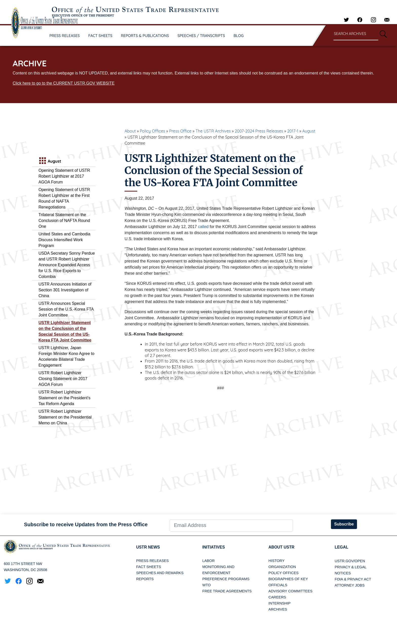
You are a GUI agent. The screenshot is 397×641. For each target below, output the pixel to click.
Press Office (180, 131)
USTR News (148, 547)
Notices (343, 573)
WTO (206, 585)
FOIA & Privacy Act (353, 579)
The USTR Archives (213, 131)
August (308, 131)
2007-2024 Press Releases (259, 131)
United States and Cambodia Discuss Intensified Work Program (64, 240)
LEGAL (341, 547)
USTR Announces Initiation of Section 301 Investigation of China (64, 290)
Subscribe (344, 524)
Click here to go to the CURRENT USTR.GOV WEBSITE (63, 83)
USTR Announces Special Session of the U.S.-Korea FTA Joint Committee (66, 309)
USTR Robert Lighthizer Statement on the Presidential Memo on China (65, 417)
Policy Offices (152, 131)
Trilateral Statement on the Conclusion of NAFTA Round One (64, 221)
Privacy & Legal (351, 567)
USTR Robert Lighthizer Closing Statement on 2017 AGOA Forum (62, 379)
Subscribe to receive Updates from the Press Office (86, 524)
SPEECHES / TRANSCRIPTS (201, 35)
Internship (279, 603)
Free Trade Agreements (227, 591)
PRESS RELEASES (64, 35)
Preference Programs (225, 579)
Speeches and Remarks (160, 573)
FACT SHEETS (100, 35)
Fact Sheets (148, 567)
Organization (282, 567)
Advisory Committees (290, 591)
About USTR (281, 547)
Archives (277, 610)
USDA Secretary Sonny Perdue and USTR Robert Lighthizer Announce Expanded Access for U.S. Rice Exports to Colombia (66, 265)
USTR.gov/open (350, 561)
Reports (145, 579)
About (130, 131)
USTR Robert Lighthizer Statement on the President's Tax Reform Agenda (64, 398)
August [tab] (49, 161)
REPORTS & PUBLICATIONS (145, 35)
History (276, 561)
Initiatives (213, 547)
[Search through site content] (355, 34)
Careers (277, 597)
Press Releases (152, 561)
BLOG (239, 35)
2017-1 (292, 131)
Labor (208, 561)
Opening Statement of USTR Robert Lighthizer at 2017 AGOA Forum (64, 176)
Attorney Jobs (350, 585)
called (203, 226)
